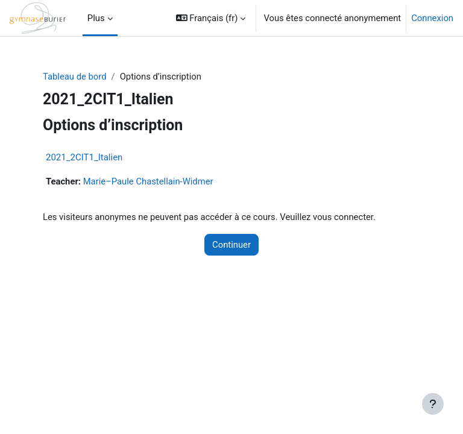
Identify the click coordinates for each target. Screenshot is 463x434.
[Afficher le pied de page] (433, 404)
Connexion (432, 18)
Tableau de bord (75, 76)
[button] (211, 18)
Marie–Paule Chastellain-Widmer (148, 181)
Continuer (231, 244)
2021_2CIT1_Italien (84, 157)
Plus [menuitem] (96, 18)
